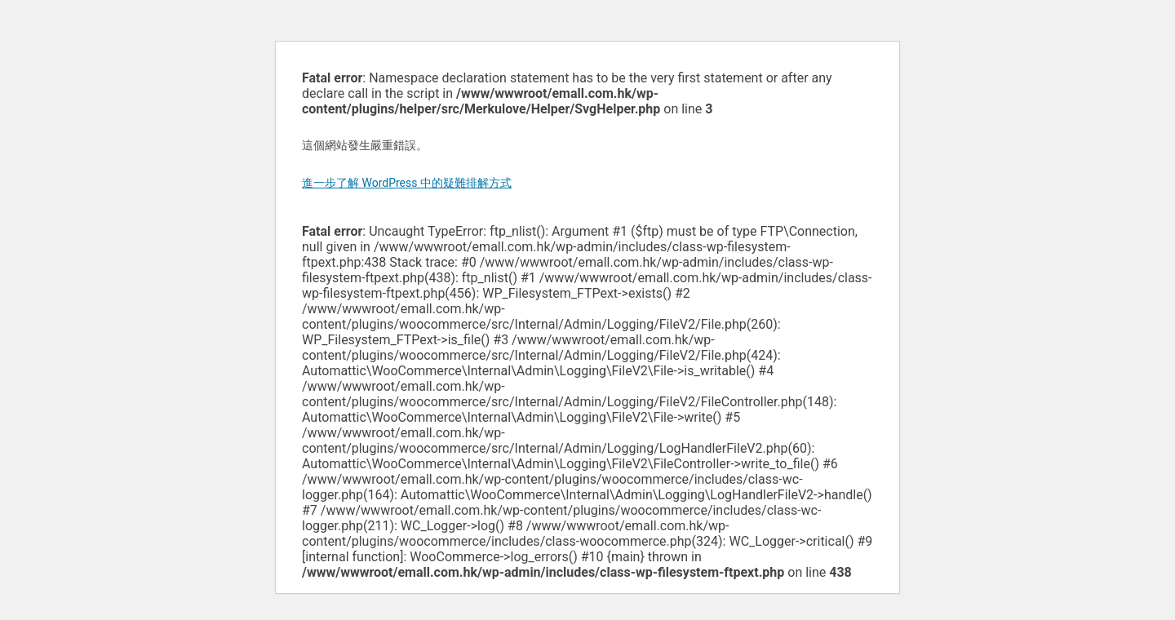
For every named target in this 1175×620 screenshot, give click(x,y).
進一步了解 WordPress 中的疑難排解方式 (407, 182)
